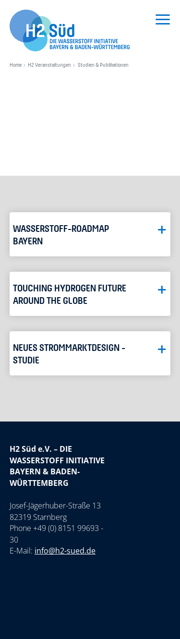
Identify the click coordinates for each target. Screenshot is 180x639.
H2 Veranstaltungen (49, 65)
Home (16, 65)
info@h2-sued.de (65, 550)
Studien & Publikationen (103, 65)
